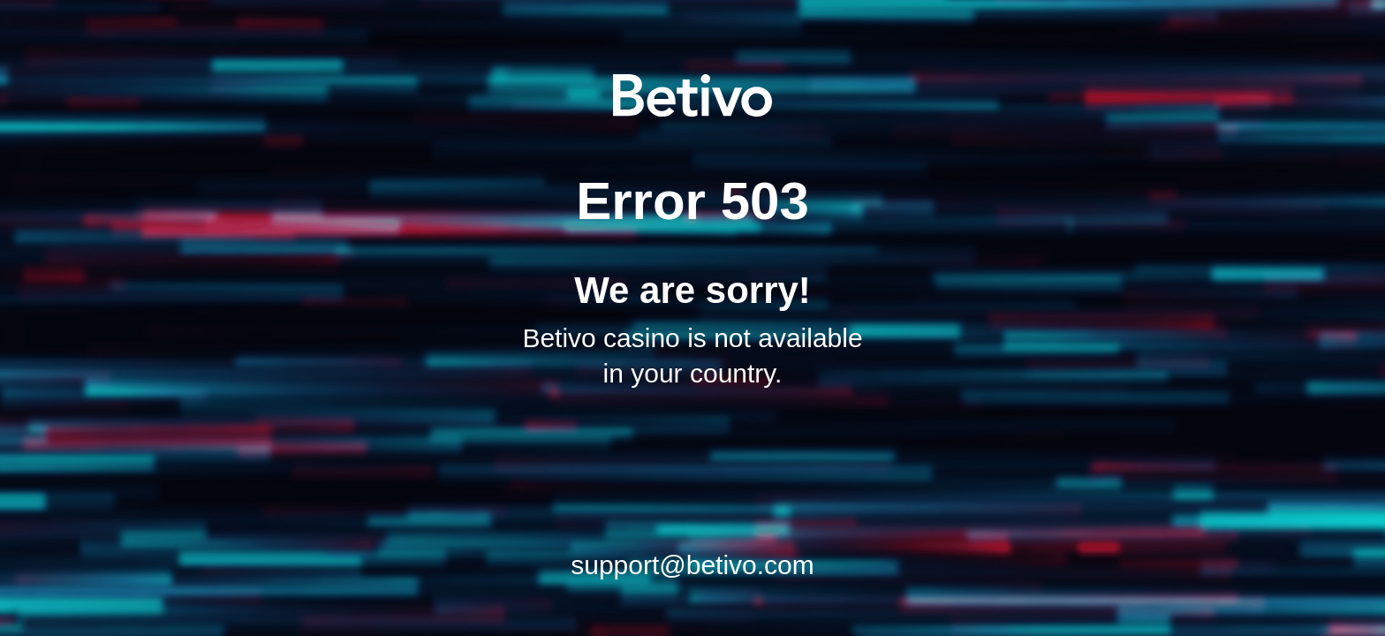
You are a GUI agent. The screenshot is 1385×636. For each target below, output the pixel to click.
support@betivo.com (692, 564)
